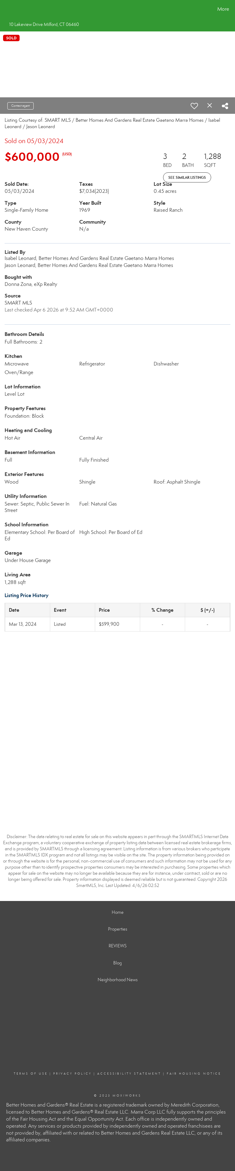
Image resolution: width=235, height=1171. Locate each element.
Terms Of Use (31, 1074)
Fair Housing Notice (194, 1074)
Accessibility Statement (129, 1074)
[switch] (194, 106)
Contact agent (20, 106)
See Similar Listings (187, 177)
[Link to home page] (6, 9)
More (223, 9)
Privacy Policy (72, 1074)
